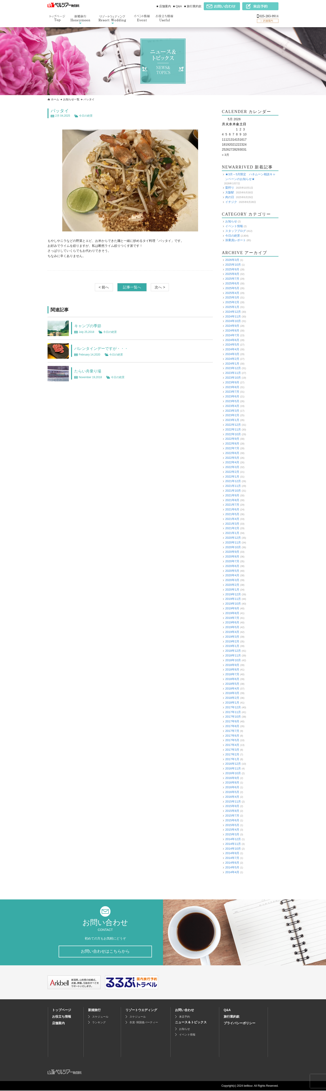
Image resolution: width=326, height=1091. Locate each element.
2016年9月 (232, 778)
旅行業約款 (232, 1017)
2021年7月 (232, 504)
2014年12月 (233, 839)
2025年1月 (232, 307)
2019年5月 (232, 627)
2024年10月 (233, 321)
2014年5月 (232, 867)
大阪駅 (229, 192)
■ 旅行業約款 (192, 6)
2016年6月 (232, 787)
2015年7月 (232, 815)
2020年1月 (232, 589)
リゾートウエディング (141, 1010)
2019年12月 (233, 594)
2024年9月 (232, 325)
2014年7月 (232, 858)
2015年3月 (232, 834)
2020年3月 (232, 580)
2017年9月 (232, 721)
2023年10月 (233, 377)
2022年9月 (232, 438)
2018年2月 (232, 697)
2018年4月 (232, 688)
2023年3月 (232, 410)
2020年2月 (232, 584)
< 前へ (104, 287)
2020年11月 (233, 542)
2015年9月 (232, 806)
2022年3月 (232, 467)
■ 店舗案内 (163, 6)
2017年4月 (232, 745)
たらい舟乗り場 (90, 370)
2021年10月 (233, 490)
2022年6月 (232, 453)
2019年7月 (232, 617)
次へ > (160, 287)
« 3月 (225, 154)
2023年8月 (232, 387)
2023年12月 (233, 368)
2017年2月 (232, 754)
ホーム (55, 99)
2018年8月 (232, 669)
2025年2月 (232, 302)
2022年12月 (233, 424)
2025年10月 (233, 264)
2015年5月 (232, 825)
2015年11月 (233, 801)
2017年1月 (232, 759)
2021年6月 (232, 509)
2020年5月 (232, 570)
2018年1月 (232, 702)
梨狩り (229, 187)
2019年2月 (232, 641)
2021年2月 (232, 528)
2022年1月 (232, 476)
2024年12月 (233, 311)
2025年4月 (232, 292)
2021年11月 (233, 486)
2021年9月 (232, 495)
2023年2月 (232, 415)
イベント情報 (234, 226)
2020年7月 (232, 561)
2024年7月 (232, 335)
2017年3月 (232, 749)
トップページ (61, 1010)
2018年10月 (233, 660)
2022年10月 (233, 434)
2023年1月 (232, 420)
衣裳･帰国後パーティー (143, 1022)
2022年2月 (232, 471)
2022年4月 (232, 462)
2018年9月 (232, 664)
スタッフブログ (235, 231)
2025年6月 (232, 283)
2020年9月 (232, 551)
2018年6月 (232, 679)
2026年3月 (232, 260)
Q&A (227, 1010)
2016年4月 (232, 796)
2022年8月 (232, 443)
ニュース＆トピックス (191, 1022)
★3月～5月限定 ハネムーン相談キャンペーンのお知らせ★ (250, 177)
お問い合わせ (184, 1010)
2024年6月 (232, 339)
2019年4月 (232, 632)
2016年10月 (233, 773)
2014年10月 (233, 848)
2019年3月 (232, 636)
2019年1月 (232, 646)
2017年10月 (233, 716)
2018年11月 (233, 655)
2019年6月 (232, 622)
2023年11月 (233, 373)
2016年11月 (233, 768)
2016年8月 (232, 782)
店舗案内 (58, 1023)
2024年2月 (232, 358)
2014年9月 (232, 853)
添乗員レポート (235, 240)
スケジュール (100, 1017)
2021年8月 (232, 500)
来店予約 (184, 1017)
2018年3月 (232, 693)
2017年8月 (232, 726)
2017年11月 (233, 712)
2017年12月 (233, 707)
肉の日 (229, 197)
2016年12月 (233, 763)
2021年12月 (233, 481)
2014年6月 (232, 862)
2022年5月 (232, 457)
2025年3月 (232, 297)
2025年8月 (232, 274)
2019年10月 (233, 603)
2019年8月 (232, 613)
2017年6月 (232, 735)
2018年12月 (233, 650)
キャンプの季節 (90, 325)
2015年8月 (232, 810)
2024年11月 (233, 316)
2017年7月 (232, 731)
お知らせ (231, 221)
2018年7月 (232, 674)
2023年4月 (232, 406)
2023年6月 (232, 396)
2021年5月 (232, 514)
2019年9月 (232, 608)
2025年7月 (232, 278)
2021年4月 (232, 519)
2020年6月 (232, 566)
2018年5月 (232, 683)
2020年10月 (233, 547)
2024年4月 (232, 349)
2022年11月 (233, 429)
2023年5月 (232, 401)
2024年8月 (232, 330)
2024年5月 (232, 344)
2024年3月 (232, 354)
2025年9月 (232, 269)
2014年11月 (233, 844)
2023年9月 (232, 382)
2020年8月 (232, 556)
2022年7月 (232, 448)
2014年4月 (232, 872)
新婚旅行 (94, 1010)
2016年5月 (232, 792)
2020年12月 (233, 537)
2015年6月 (232, 820)
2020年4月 (232, 575)
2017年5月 (232, 740)
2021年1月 (232, 533)
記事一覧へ (132, 287)
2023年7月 (232, 391)
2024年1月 (232, 363)
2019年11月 (233, 599)
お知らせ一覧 (71, 99)
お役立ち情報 (61, 1017)
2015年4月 (232, 829)
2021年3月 (232, 523)
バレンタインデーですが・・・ (106, 348)
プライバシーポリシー (239, 1023)
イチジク (231, 201)
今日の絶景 (86, 115)
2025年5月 (232, 288)
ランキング (99, 1022)
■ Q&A (177, 6)
